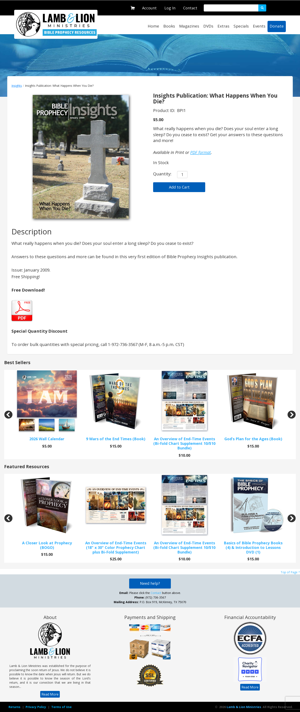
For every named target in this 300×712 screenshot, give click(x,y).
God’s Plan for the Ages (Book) (253, 438)
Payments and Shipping (150, 617)
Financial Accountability (250, 617)
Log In (169, 7)
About (50, 617)
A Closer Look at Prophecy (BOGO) (47, 545)
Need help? (150, 583)
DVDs (208, 26)
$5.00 (158, 119)
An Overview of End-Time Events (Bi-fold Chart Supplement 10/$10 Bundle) (184, 443)
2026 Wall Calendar (46, 438)
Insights (16, 86)
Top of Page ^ (290, 572)
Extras (223, 26)
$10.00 (184, 455)
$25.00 (115, 558)
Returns (14, 707)
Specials (241, 26)
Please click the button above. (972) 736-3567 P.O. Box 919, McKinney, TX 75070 (150, 597)
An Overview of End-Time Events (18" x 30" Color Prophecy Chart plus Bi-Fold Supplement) (115, 547)
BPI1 (181, 110)
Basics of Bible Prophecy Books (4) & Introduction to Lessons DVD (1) (253, 547)
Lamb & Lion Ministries (244, 707)
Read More (50, 694)
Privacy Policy (36, 707)
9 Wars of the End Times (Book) (115, 438)
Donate (277, 26)
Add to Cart (179, 187)
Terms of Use (61, 707)
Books (169, 26)
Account (149, 7)
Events (259, 26)
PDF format (200, 152)
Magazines (189, 26)
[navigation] (149, 7)
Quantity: (162, 174)
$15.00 (115, 446)
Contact (190, 7)
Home (153, 26)
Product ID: (164, 110)
